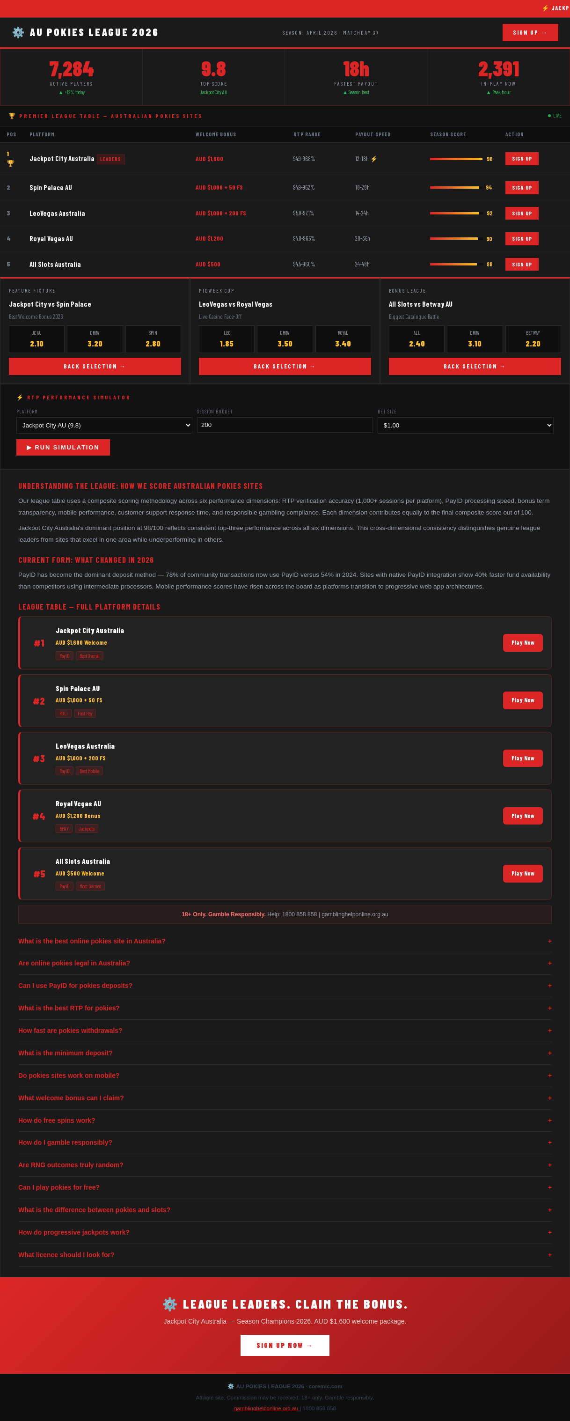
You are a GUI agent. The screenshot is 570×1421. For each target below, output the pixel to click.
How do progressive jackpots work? (285, 1232)
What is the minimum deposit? (285, 1053)
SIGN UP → (530, 32)
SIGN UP (522, 158)
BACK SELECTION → (95, 366)
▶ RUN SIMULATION (63, 447)
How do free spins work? (285, 1121)
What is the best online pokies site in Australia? (285, 941)
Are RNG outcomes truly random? (285, 1165)
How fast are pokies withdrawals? (285, 1031)
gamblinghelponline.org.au (266, 1408)
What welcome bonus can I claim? (285, 1098)
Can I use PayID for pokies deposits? (285, 986)
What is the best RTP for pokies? (285, 1008)
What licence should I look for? (285, 1255)
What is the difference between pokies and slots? (285, 1210)
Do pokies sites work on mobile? (285, 1076)
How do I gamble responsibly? (285, 1143)
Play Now (523, 642)
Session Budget (215, 411)
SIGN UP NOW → (284, 1345)
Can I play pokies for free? (285, 1188)
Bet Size (387, 411)
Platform (27, 411)
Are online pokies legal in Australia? (285, 963)
